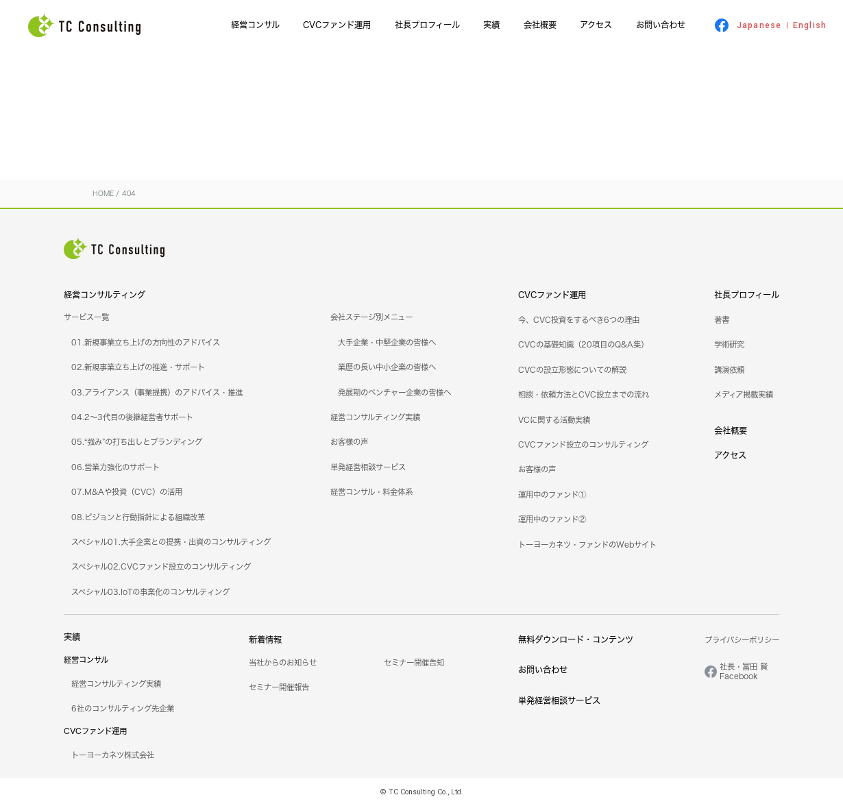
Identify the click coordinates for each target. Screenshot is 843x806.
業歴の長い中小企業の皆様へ (387, 367)
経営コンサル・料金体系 (371, 492)
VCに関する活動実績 (554, 420)
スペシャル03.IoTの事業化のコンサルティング (150, 592)
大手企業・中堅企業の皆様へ (387, 342)
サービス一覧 (86, 317)
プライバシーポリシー (742, 640)
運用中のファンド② (552, 519)
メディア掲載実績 (743, 395)
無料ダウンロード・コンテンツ (575, 640)
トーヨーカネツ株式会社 (112, 755)
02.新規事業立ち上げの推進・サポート (138, 367)
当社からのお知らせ (283, 663)
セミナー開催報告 (279, 687)
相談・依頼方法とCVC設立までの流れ (583, 395)
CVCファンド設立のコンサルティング (583, 445)
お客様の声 (349, 442)
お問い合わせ (660, 25)
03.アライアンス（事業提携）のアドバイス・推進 (157, 393)
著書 (721, 320)
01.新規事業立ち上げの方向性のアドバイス (145, 342)
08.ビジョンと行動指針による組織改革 (138, 517)
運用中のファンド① (552, 495)
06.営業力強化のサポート (115, 467)
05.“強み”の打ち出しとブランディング (136, 442)
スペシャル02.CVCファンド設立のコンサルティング (161, 567)
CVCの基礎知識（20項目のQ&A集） (583, 345)
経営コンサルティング (104, 295)
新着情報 (265, 640)
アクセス (596, 25)
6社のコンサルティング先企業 (122, 708)
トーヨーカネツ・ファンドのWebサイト (587, 545)
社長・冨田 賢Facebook (744, 671)
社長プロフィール (427, 25)
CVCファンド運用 (337, 25)
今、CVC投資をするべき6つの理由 (578, 320)
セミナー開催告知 (414, 663)
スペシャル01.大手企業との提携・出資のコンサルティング (171, 542)
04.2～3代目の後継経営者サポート (132, 417)
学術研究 (729, 345)
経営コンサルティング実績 (375, 417)
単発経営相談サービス (368, 467)
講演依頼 (729, 370)
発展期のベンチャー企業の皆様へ (394, 393)
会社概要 (540, 25)
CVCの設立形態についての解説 (572, 370)
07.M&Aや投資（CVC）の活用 (126, 492)
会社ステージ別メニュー (371, 317)
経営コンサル (255, 25)
